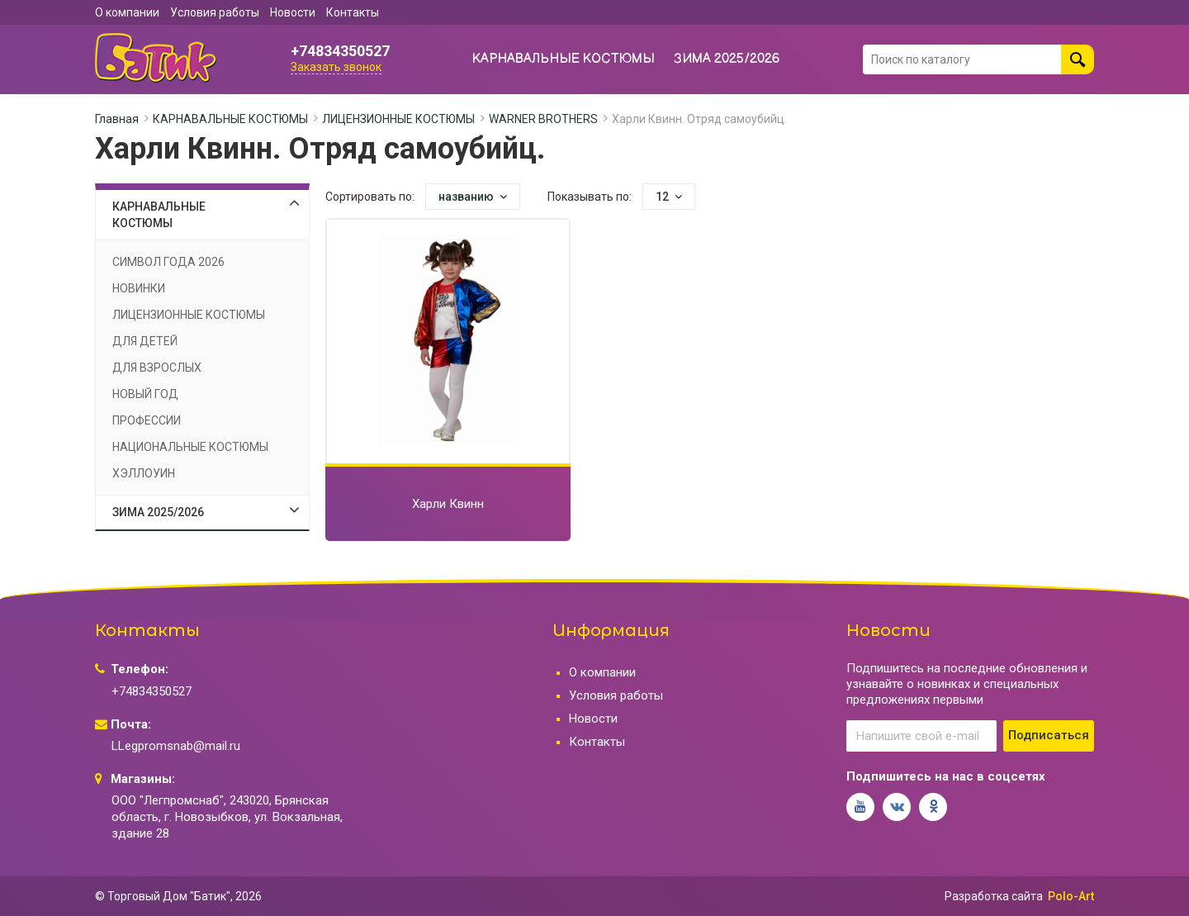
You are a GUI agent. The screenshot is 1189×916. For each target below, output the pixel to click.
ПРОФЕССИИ (146, 420)
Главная (117, 119)
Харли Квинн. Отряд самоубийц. (699, 119)
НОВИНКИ (138, 288)
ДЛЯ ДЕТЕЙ (145, 341)
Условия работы (214, 12)
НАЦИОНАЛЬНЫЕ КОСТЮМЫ (190, 446)
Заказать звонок (336, 67)
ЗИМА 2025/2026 (727, 59)
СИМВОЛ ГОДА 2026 (168, 261)
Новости (292, 12)
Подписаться (1048, 735)
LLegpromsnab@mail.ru (175, 745)
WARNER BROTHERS (543, 119)
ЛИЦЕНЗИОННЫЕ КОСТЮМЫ (398, 119)
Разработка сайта (994, 896)
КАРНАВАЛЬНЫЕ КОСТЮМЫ (563, 59)
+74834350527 (340, 51)
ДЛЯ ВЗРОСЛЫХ (156, 367)
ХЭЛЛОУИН (143, 473)
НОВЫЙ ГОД (145, 394)
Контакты (352, 12)
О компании (127, 12)
